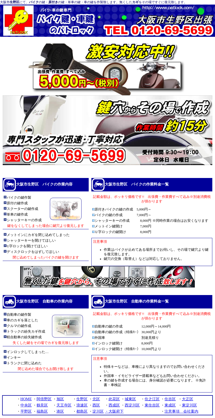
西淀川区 (132, 405)
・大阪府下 (114, 411)
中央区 (26, 405)
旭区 (60, 399)
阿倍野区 (44, 399)
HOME (26, 399)
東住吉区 (152, 405)
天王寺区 (63, 405)
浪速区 (82, 405)
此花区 (114, 399)
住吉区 (170, 399)
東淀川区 (189, 405)
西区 (96, 405)
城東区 (130, 399)
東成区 (170, 405)
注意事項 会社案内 (181, 411)
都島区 (82, 411)
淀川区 (98, 411)
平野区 (26, 411)
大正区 (187, 399)
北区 (96, 399)
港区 (60, 411)
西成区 (114, 405)
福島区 (42, 411)
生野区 (82, 399)
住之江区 (152, 399)
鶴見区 (42, 405)
